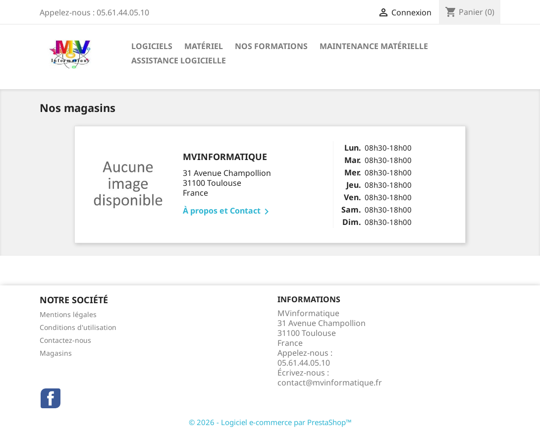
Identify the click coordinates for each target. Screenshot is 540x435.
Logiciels (151, 46)
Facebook (50, 398)
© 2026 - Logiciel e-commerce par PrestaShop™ (270, 422)
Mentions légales (68, 314)
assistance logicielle (178, 60)
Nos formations (271, 46)
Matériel (203, 46)
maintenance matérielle (374, 46)
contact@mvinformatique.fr (329, 382)
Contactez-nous (65, 340)
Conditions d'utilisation (78, 327)
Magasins (56, 353)
